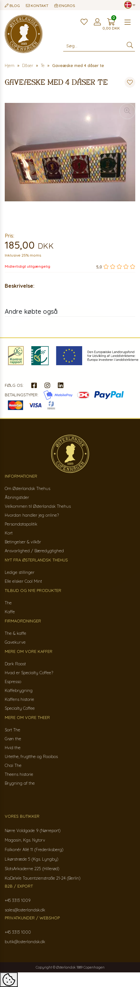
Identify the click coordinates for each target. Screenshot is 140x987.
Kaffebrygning (19, 690)
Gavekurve (15, 642)
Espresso (13, 681)
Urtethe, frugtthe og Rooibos (31, 756)
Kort (9, 532)
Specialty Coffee (20, 708)
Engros (64, 5)
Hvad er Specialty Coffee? (29, 672)
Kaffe (10, 611)
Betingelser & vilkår (23, 541)
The (8, 602)
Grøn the (13, 738)
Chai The (13, 765)
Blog (12, 5)
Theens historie (19, 774)
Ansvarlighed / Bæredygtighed (34, 550)
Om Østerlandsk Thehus (27, 488)
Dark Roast (15, 663)
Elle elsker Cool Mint (23, 581)
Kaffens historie (19, 699)
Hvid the (13, 747)
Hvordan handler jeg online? (32, 515)
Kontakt (37, 5)
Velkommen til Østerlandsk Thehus (38, 506)
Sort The (12, 729)
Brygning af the (20, 783)
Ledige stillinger (19, 572)
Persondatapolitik (21, 524)
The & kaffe (15, 633)
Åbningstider (17, 497)
